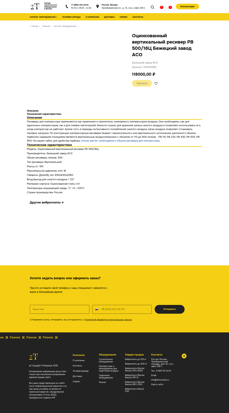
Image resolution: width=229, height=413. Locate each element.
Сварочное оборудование (106, 376)
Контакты (137, 17)
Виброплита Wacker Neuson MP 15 (135, 376)
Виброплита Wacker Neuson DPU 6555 (135, 369)
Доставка (109, 17)
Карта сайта (157, 384)
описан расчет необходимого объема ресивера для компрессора (120, 140)
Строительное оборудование (106, 360)
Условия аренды (71, 17)
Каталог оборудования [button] (42, 17)
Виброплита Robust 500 (134, 390)
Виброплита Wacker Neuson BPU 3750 (135, 383)
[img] (159, 7)
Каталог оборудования (65, 26)
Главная (46, 26)
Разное (102, 382)
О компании (92, 17)
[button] (187, 6)
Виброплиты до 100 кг (135, 359)
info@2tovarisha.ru (160, 380)
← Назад (34, 26)
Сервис (123, 17)
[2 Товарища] (184, 357)
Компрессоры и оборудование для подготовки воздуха (108, 368)
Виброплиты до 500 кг (136, 364)
